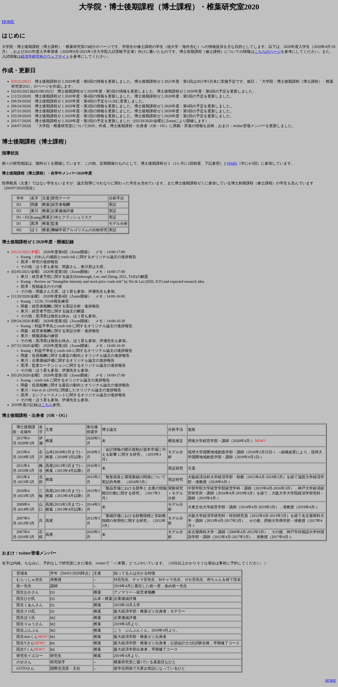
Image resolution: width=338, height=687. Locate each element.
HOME (8, 21)
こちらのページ (267, 52)
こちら (47, 405)
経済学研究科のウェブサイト (45, 56)
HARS (232, 163)
